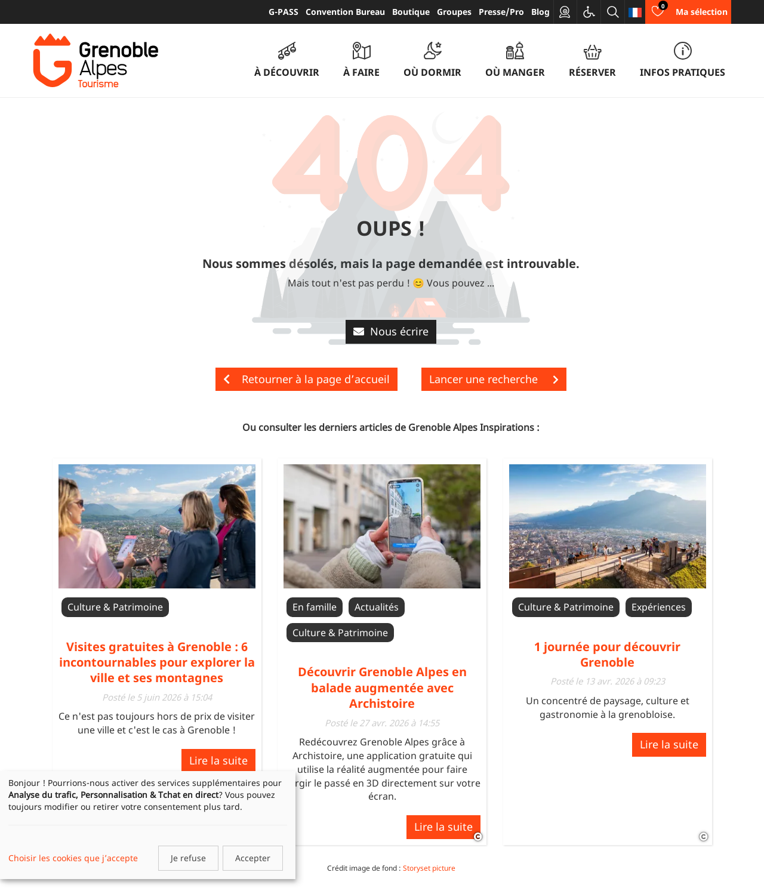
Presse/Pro (501, 11)
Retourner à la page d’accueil (306, 379)
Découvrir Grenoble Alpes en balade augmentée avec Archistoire (382, 687)
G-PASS (283, 11)
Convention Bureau (345, 11)
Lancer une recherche (494, 379)
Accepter (252, 858)
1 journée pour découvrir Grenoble (607, 654)
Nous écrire (391, 331)
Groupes (454, 11)
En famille (314, 606)
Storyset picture (429, 868)
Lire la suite (218, 760)
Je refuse (188, 858)
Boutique (411, 11)
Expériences (658, 606)
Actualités (377, 606)
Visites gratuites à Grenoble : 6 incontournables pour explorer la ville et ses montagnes (157, 662)
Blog (540, 11)
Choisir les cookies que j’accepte (73, 858)
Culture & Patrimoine (115, 606)
